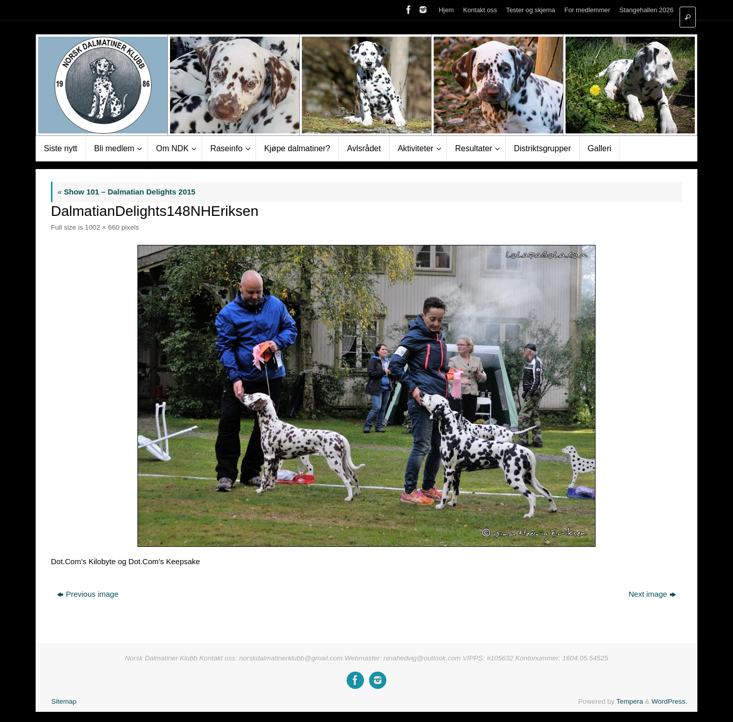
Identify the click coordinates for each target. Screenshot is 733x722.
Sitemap (64, 701)
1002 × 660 (102, 227)
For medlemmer (587, 10)
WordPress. (669, 701)
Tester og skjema (530, 10)
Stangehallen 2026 (646, 10)
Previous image (87, 594)
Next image (652, 594)
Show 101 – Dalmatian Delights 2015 (126, 191)
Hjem (446, 10)
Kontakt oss (480, 10)
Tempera (629, 701)
